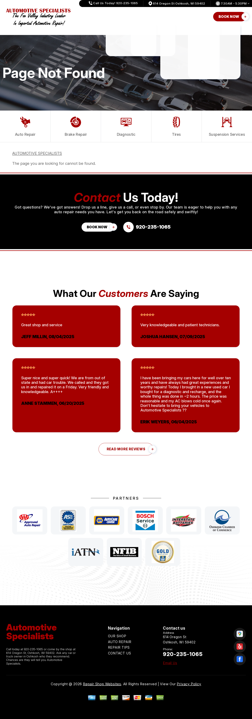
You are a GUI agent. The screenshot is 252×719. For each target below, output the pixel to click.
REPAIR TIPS (170, 16)
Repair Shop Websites (102, 684)
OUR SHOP (114, 16)
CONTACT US (199, 16)
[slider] (28, 314)
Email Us (170, 663)
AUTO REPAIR (142, 16)
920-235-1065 (33, 649)
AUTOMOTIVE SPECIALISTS (37, 153)
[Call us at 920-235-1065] (147, 227)
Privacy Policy (189, 684)
